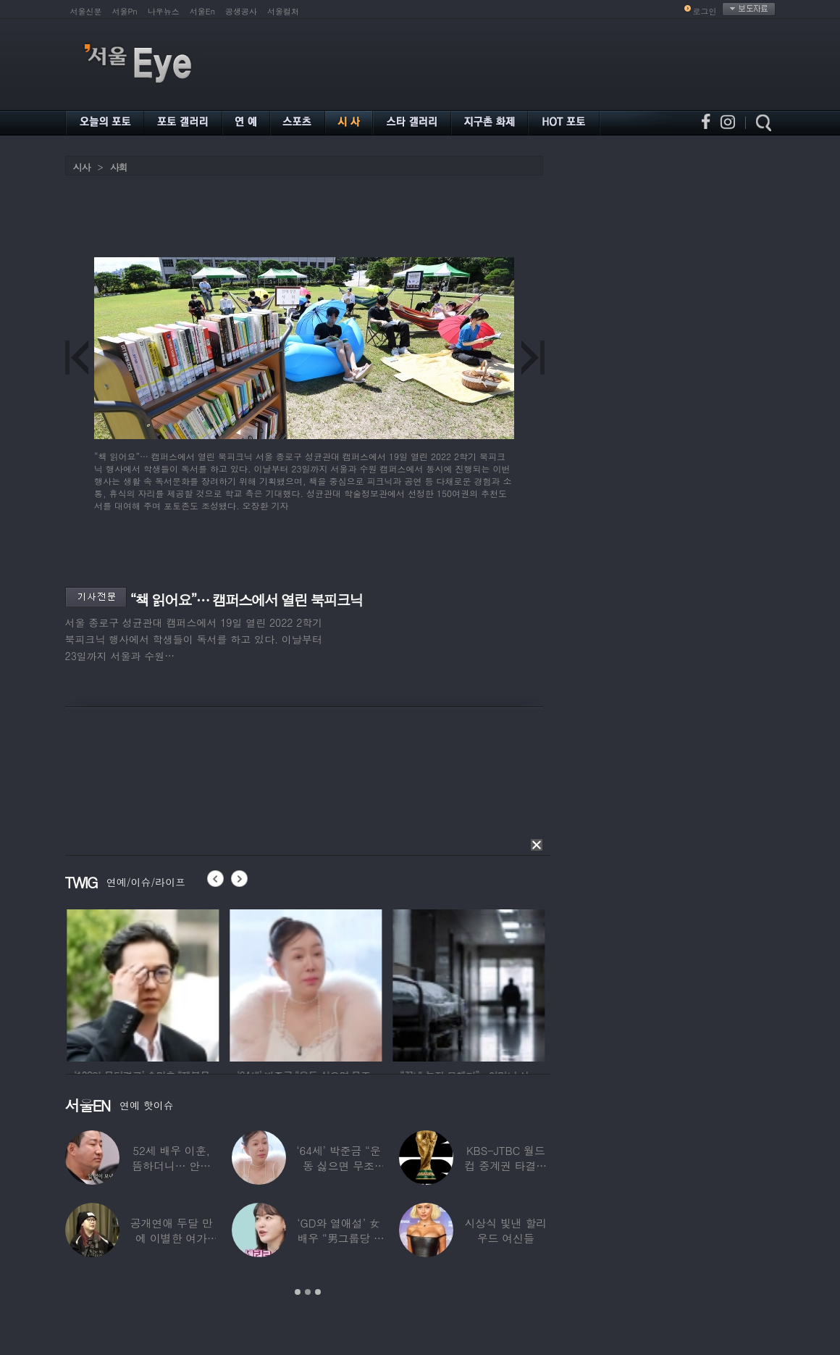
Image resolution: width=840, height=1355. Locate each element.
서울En (202, 11)
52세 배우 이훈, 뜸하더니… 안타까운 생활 (171, 1165)
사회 (118, 167)
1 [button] (298, 1292)
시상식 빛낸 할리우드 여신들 (505, 1230)
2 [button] (308, 1292)
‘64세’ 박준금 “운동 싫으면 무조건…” (338, 1165)
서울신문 (86, 11)
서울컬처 (283, 11)
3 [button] (318, 1292)
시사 (82, 167)
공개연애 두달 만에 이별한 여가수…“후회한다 (171, 1238)
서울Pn (125, 11)
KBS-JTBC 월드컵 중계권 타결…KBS (505, 1165)
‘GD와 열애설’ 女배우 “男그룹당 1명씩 (338, 1238)
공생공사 (241, 11)
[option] (168, 983)
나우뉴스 (164, 11)
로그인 (705, 11)
